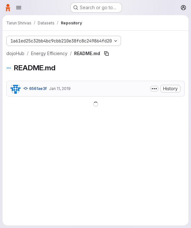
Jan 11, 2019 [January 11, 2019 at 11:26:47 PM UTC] (60, 88)
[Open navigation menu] (19, 8)
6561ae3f (35, 88)
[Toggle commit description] (154, 89)
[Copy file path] (106, 53)
